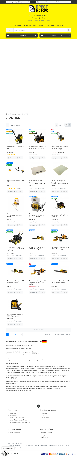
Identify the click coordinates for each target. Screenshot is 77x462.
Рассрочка (17, 25)
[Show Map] (38, 406)
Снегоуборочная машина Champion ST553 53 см (37, 147)
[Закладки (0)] (11, 2)
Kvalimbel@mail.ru (38, 18)
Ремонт (41, 25)
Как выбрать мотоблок (16, 418)
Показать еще (38, 330)
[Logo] (38, 8)
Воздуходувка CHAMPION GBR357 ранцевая (15, 315)
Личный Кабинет (46, 432)
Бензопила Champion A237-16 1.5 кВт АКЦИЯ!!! (38, 248)
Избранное (44, 437)
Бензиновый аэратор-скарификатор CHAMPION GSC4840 (59, 215)
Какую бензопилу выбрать (18, 420)
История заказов (46, 435)
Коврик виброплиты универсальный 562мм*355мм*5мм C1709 (37, 181)
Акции (11, 435)
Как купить (13, 415)
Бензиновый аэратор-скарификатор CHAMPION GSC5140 (15, 248)
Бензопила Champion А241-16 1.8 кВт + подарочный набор (38, 282)
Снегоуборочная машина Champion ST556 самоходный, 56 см (59, 148)
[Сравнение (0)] (23, 2)
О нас (43, 415)
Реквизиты (12, 413)
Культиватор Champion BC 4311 (15, 147)
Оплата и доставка (30, 25)
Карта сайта (45, 418)
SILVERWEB (14, 453)
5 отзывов (18, 188)
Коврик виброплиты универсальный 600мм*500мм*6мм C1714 (59, 181)
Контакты (60, 25)
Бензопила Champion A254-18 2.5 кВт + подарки (16, 281)
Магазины (50, 25)
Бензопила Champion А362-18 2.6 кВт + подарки (60, 281)
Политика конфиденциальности (19, 422)
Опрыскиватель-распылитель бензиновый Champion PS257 (37, 215)
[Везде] (10, 30)
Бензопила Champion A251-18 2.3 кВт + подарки (60, 248)
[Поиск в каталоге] (40, 30)
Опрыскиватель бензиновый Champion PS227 (14, 215)
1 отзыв (18, 155)
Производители (14, 432)
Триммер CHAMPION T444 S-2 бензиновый (16, 181)
